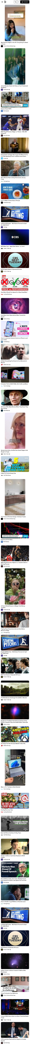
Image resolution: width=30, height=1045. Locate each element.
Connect (25, 2)
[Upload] (18, 2)
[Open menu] (2, 2)
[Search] (15, 2)
